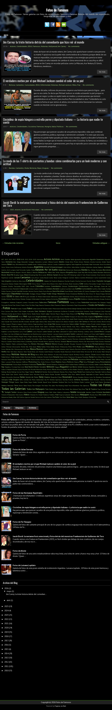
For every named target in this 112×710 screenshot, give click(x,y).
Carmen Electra (74, 278)
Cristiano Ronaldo (52, 289)
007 (2, 259)
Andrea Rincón (42, 264)
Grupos (49, 311)
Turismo (108, 389)
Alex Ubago (17, 262)
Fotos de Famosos (57, 10)
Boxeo (3, 275)
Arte (64, 267)
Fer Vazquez (102, 302)
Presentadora (105, 362)
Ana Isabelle (28, 264)
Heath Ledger (45, 314)
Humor (67, 316)
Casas (109, 278)
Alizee (67, 262)
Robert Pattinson (90, 369)
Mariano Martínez (104, 339)
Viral (56, 395)
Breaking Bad (33, 275)
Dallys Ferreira (6, 291)
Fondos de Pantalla (96, 305)
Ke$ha (82, 327)
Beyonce (63, 272)
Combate (47, 286)
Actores (13, 46)
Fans (79, 302)
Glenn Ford (18, 311)
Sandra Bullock (24, 374)
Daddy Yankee (106, 289)
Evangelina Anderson (8, 302)
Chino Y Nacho (41, 284)
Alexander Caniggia (27, 262)
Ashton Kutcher (80, 267)
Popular (7, 408)
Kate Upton (44, 327)
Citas (103, 284)
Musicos (39, 349)
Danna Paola (38, 291)
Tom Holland (74, 389)
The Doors (45, 385)
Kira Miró (13, 329)
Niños (82, 352)
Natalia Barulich (75, 349)
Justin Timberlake (13, 327)
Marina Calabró (6, 341)
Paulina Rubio (45, 359)
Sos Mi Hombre (49, 380)
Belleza (12, 85)
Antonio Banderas (28, 267)
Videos (26, 394)
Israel (32, 319)
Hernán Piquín (55, 314)
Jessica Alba (43, 322)
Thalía (29, 385)
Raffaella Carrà (84, 364)
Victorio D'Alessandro (8, 395)
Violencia (46, 395)
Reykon (9, 369)
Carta (96, 278)
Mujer (27, 349)
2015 (10, 259)
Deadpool (93, 291)
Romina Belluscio (54, 372)
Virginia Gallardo (64, 395)
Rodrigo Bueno (6, 372)
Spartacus (58, 380)
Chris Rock (58, 284)
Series (22, 377)
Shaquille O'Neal (56, 377)
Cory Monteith (14, 289)
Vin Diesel (39, 395)
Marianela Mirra (92, 339)
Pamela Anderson (37, 357)
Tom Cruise (49, 389)
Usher (55, 392)
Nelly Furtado (106, 349)
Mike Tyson (32, 347)
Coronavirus (5, 289)
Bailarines (69, 270)
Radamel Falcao (63, 364)
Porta (85, 362)
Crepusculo (23, 289)
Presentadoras (7, 364)
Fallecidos (43, 302)
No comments (73, 46)
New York (10, 352)
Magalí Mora (23, 336)
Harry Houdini (22, 314)
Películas (35, 209)
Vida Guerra (19, 395)
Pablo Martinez (25, 357)
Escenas (71, 299)
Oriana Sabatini (84, 354)
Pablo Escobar (15, 357)
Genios (69, 309)
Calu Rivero (86, 275)
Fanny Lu (73, 302)
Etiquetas (19, 408)
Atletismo (89, 267)
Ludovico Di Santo (82, 334)
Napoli (57, 349)
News (15, 352)
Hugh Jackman (41, 316)
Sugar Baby (24, 382)
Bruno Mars (63, 275)
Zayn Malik (78, 397)
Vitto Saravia (75, 395)
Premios (97, 362)
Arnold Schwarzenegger (53, 267)
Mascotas (75, 341)
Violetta (52, 395)
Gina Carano (5, 311)
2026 (6, 588)
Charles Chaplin (70, 281)
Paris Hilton (98, 357)
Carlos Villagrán (63, 278)
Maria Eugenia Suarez (64, 339)
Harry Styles (31, 314)
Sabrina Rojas (106, 372)
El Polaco (39, 297)
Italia (54, 126)
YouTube (55, 397)
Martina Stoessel (60, 341)
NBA (99, 349)
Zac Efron (63, 397)
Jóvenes (58, 324)
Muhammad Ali (19, 349)
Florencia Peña (49, 305)
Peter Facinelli (106, 359)
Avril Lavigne (11, 270)
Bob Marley (89, 272)
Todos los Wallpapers (36, 389)
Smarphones (106, 377)
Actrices (13, 126)
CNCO (23, 286)
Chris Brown (51, 284)
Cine (81, 284)
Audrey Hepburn (98, 267)
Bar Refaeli (92, 270)
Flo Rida (32, 305)
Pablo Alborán (106, 354)
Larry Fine (22, 331)
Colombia (39, 286)
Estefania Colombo (87, 299)
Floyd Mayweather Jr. (81, 305)
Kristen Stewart (40, 329)
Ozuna (98, 354)
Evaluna (108, 299)
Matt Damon (99, 341)
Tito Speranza (84, 385)
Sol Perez (32, 380)
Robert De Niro (68, 369)
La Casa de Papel (85, 329)
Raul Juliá (21, 367)
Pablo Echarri (5, 357)
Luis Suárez (100, 334)
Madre (16, 336)
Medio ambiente (17, 344)
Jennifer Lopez (34, 322)
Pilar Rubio (41, 362)
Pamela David (48, 357)
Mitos (74, 85)
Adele (72, 259)
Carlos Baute (44, 278)
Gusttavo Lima (99, 311)
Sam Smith (14, 374)
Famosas (40, 126)
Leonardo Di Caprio (66, 331)
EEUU (30, 46)
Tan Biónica (75, 382)
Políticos (60, 126)
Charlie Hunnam (80, 281)
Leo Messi (56, 331)
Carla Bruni (35, 278)
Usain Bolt (48, 392)
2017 (14, 259)
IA (76, 317)
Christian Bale (67, 284)
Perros (88, 359)
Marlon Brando (38, 341)
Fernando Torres (6, 305)
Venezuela (81, 392)
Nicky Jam (35, 352)
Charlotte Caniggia (103, 281)
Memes (34, 344)
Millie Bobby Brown (53, 347)
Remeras (33, 168)
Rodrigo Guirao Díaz (18, 372)
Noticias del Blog (27, 354)
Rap (2, 367)
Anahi (35, 264)
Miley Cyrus (41, 347)
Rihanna (60, 369)
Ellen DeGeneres (64, 297)
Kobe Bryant (30, 329)
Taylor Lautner (85, 382)
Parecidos (85, 357)
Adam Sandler (65, 259)
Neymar (20, 352)
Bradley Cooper (19, 275)
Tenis (16, 385)
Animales (96, 264)
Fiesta (23, 305)
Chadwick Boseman (57, 281)
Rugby (75, 372)
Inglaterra (98, 316)
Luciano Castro (69, 334)
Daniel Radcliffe (17, 291)
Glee (12, 311)
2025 (12, 209)
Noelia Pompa (6, 354)
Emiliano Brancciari (86, 297)
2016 (6, 645)
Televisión (10, 385)
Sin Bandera (97, 377)
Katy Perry (76, 327)
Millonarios (64, 347)
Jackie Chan (65, 319)
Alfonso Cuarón (53, 262)
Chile (30, 284)
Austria (3, 270)
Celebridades (22, 46)
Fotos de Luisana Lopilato (24, 565)
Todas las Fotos (100, 385)
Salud (7, 374)
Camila (103, 275)
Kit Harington (21, 329)
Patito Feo (11, 359)
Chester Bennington (20, 284)
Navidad (94, 349)
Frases (19, 309)
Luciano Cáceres (58, 334)
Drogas (102, 294)
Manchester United (74, 336)
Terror (21, 385)
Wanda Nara (94, 395)
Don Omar (89, 294)
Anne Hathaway (15, 267)
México (54, 344)
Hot (25, 316)
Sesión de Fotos (32, 377)
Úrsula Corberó (32, 392)
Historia (88, 314)
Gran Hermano (40, 311)
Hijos (67, 314)
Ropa (39, 168)
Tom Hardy (65, 389)
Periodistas (82, 359)
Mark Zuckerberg (27, 341)
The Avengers (36, 385)
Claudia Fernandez (14, 286)
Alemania (9, 262)
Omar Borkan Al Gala (51, 354)
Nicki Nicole (27, 352)
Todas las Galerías (13, 389)
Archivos (32, 408)
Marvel (69, 341)
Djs (84, 294)
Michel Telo (24, 347)
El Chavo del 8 (18, 296)
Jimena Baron (101, 322)
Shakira (47, 377)
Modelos (89, 346)
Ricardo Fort (26, 369)
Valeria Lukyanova (63, 392)
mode (83, 347)
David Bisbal (69, 291)
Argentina (38, 266)
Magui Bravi (42, 336)
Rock (109, 369)
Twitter (14, 392)
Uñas (25, 392)
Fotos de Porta (19, 435)
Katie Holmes (66, 327)
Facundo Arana (33, 302)
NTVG (41, 354)
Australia (107, 267)
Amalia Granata (95, 262)
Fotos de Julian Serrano (23, 449)
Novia (37, 354)
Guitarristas (79, 311)
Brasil (26, 275)
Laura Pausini (37, 331)
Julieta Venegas (101, 324)
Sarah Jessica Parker (47, 374)
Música (33, 349)
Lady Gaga (103, 329)
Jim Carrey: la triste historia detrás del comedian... (26, 594)
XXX (18, 397)
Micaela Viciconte (76, 344)
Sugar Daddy (32, 382)
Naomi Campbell (49, 349)
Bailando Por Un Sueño (46, 269)
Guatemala (56, 311)
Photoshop (32, 362)
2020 (22, 259)
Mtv (12, 349)
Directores (73, 294)
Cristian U (42, 289)
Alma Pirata (74, 262)
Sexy (41, 376)
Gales (34, 309)
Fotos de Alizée (19, 551)
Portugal (91, 362)
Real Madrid (29, 367)
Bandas (12, 168)
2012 (6, 662)
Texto (25, 385)
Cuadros (62, 289)
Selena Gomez (80, 374)
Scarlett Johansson (61, 374)
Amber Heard (106, 262)
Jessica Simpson (69, 322)
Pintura (47, 362)
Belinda (35, 272)
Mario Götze (17, 341)
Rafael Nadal (73, 364)
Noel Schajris (106, 352)
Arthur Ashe (71, 267)
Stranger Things (7, 382)
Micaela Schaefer (63, 344)
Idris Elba (84, 317)
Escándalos (63, 299)
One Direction (63, 354)
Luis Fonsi (91, 334)
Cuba (73, 289)
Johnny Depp (32, 324)
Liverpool (108, 331)
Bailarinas (62, 270)
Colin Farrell (30, 286)
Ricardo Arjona (17, 369)
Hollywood (53, 46)
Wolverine (4, 397)
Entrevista (54, 299)
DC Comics (86, 291)
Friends (24, 309)
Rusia (79, 372)
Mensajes (41, 344)
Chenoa (11, 284)
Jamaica (81, 319)
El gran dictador (30, 297)
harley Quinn (12, 314)
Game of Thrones (42, 309)
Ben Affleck (48, 272)
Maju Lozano (51, 336)
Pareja (91, 357)
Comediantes (56, 286)
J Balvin (50, 319)
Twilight (8, 392)
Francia (13, 308)
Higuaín (63, 314)
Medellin (8, 344)
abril (8, 600)
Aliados (61, 262)
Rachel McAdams (52, 364)
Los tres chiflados (13, 334)
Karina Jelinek (34, 327)
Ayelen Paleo (30, 270)
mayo (9, 591)
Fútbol (29, 308)
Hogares (101, 314)
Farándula (85, 302)
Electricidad (46, 297)
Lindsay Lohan (89, 331)
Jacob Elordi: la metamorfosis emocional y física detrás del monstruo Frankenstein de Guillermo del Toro (55, 204)
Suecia (17, 382)
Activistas (40, 259)
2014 (6, 653)
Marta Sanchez (49, 341)
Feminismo (93, 302)
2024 (30, 259)
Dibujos (38, 294)
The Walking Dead (62, 385)
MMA (74, 347)
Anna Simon (5, 267)
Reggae (57, 367)
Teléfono (4, 385)
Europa (102, 299)
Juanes (63, 324)
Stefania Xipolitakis (81, 379)
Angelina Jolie (70, 264)
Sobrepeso (4, 380)
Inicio (6, 35)
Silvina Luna (88, 377)
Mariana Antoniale (78, 339)
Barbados (99, 270)
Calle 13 (79, 275)
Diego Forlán (46, 294)
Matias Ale (82, 341)
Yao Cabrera (48, 397)
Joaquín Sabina (23, 324)
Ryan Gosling (86, 372)
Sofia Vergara (13, 379)
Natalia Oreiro (86, 349)
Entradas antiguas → (101, 243)
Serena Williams (105, 374)
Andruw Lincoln (52, 264)
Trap (99, 389)
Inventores (12, 319)
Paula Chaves (35, 359)
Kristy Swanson (51, 329)
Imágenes (91, 317)
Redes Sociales (40, 367)
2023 (6, 615)
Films (27, 305)
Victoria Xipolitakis (103, 392)
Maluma (59, 336)
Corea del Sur (106, 286)
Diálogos (32, 294)
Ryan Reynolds (96, 372)
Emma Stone (10, 299)
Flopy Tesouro (39, 305)
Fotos (6, 308)
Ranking (107, 364)
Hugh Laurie (51, 317)
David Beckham (58, 291)
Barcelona (107, 270)
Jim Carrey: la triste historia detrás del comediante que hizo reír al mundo (43, 42)
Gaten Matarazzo (54, 309)
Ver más (102, 72)
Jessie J (77, 322)
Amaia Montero (84, 262)
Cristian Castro (33, 289)
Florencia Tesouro (60, 305)
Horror (21, 317)
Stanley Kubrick (68, 380)
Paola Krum (64, 357)
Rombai (44, 372)
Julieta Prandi (91, 324)
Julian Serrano (80, 324)
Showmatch (67, 377)
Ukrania (20, 392)
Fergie (108, 302)
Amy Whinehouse (18, 264)
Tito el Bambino (73, 385)
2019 (6, 632)
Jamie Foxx (99, 319)
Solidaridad (40, 380)
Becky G (29, 272)
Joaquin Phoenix (11, 324)
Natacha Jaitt (64, 349)
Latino (29, 331)
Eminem (96, 297)
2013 (6, 259)
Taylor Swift (95, 382)
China (34, 284)
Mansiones (84, 336)
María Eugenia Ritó (49, 339)
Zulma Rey (92, 397)
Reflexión (50, 367)
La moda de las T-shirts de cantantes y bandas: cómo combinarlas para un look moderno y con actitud (55, 162)
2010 (6, 670)
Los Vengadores (25, 334)
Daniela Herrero (28, 291)
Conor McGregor (95, 286)
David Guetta (78, 291)
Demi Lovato (100, 291)
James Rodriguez (89, 319)
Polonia (76, 362)
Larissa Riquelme (13, 331)
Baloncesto (77, 270)
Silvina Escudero (78, 377)
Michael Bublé (87, 344)
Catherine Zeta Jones (19, 281)
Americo (4, 264)
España (77, 299)
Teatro (101, 382)
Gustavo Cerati (89, 311)
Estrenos (96, 299)
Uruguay (45, 168)
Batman (13, 272)
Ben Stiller (56, 272)
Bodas (95, 272)
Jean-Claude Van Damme (9, 322)
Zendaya (85, 397)
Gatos (62, 309)
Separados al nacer (92, 374)
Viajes (94, 392)
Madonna (10, 336)
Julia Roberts (70, 324)
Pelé (69, 359)
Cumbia (78, 288)
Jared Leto (107, 319)
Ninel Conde (76, 352)
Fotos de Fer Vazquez (22, 522)
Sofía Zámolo (23, 380)
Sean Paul (71, 374)
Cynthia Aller (96, 289)
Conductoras (73, 286)
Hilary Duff (73, 314)
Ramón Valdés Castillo (96, 364)
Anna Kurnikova (105, 264)
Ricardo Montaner (37, 369)
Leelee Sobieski (48, 331)
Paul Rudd (18, 359)
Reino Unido (77, 367)
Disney (80, 294)
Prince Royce (17, 364)
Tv (2, 391)
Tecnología (107, 382)
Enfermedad (45, 85)
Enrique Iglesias (45, 299)
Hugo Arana (60, 317)
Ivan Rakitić (43, 319)
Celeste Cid (47, 281)
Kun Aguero (61, 329)
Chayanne (4, 284)
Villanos (32, 395)
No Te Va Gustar (96, 352)
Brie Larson (43, 275)
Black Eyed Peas (79, 272)
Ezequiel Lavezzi (22, 302)
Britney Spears (52, 275)
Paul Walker (26, 359)
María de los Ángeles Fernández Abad (29, 339)
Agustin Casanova (97, 259)
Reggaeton (64, 367)
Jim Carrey (62, 46)
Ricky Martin (47, 369)
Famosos (36, 46)
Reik (70, 367)
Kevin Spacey (102, 327)
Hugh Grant (31, 317)
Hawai (38, 314)
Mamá (65, 336)
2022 (26, 259)
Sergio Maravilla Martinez (10, 377)
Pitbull (53, 362)
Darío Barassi (47, 291)
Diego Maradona (58, 294)
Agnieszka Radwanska (82, 259)
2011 (6, 666)
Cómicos (64, 286)
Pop (78, 85)
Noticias (15, 354)
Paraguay (78, 357)
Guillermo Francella (68, 311)
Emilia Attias (74, 297)
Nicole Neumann (66, 352)
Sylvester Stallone (58, 382)
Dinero (67, 294)
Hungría (48, 126)
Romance (38, 372)
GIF (106, 309)
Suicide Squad (42, 382)
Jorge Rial (51, 324)
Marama (91, 336)
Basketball (5, 272)
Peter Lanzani (6, 362)
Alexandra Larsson (41, 262)
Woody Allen (12, 397)
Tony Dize (81, 389)
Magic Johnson (33, 336)
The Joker (52, 385)
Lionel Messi (99, 331)
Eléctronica (54, 297)
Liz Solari (4, 334)
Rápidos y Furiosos (11, 367)
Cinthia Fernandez (90, 284)
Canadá (17, 278)
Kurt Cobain (69, 329)
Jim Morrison (92, 322)
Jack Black (57, 319)
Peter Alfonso (96, 359)
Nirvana (87, 352)
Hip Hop (81, 313)
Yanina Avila (39, 397)
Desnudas (25, 294)
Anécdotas (61, 264)
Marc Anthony (99, 336)
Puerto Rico (41, 364)
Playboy (58, 362)
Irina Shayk (21, 319)
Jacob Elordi (26, 209)
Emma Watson (21, 299)
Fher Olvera (16, 305)
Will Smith (102, 395)
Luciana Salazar (46, 334)
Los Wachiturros (35, 334)
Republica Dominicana (96, 367)
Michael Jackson (65, 85)
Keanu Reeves (91, 326)
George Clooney (77, 309)
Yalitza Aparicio (25, 397)
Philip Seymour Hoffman (20, 362)
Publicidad (32, 364)
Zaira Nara (70, 397)
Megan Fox (26, 344)
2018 (18, 259)
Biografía (69, 272)
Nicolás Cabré (43, 352)
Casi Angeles (6, 281)
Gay (65, 309)
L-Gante (76, 329)
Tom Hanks (58, 389)
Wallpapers (84, 394)
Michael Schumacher (13, 347)
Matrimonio (91, 341)
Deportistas (16, 293)
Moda (26, 168)
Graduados (30, 311)
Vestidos (88, 392)
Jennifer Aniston (24, 322)
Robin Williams (101, 369)
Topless (94, 389)
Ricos (54, 369)
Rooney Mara (64, 372)
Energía (28, 299)
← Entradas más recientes (13, 243)
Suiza (49, 382)
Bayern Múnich (21, 272)
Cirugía (99, 284)
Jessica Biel (51, 322)
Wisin (109, 395)
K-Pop (21, 327)
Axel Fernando (21, 270)
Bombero (101, 272)
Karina (26, 327)
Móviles (8, 349)
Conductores (84, 286)
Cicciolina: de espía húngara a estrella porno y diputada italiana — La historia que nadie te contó (53, 121)
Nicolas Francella (54, 352)
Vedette (73, 392)
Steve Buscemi (94, 380)
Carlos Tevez (53, 278)
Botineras (107, 272)
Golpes (24, 311)
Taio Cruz (68, 382)
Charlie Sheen (91, 281)
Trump (103, 389)
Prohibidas (25, 364)
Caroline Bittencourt (87, 278)
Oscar (93, 354)
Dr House (97, 294)
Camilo (11, 278)
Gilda (109, 309)
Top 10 (87, 389)
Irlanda (27, 319)
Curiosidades (30, 85)
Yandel (33, 397)
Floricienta (70, 305)
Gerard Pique (86, 309)
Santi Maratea (34, 374)
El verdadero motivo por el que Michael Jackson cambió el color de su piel (43, 80)
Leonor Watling (78, 331)
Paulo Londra (54, 359)
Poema (64, 362)
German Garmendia (97, 309)
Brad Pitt (10, 275)
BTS (69, 275)
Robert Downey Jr (78, 369)
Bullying (73, 275)
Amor (9, 264)
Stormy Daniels (105, 380)
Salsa (3, 374)
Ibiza (79, 317)
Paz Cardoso (63, 359)
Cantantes (20, 85)
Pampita (56, 357)
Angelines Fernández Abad (83, 264)
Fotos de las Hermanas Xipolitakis (27, 493)
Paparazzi (71, 357)
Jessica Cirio (59, 322)
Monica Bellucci (100, 347)
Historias (44, 46)
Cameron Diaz (95, 275)
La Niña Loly (95, 329)
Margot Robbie (11, 339)
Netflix (4, 352)
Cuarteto (68, 289)
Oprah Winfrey (74, 354)
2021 (6, 623)
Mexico (48, 344)
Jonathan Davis (42, 324)
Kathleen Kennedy (55, 327)
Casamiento (102, 278)
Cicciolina (32, 126)
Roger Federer (30, 372)
